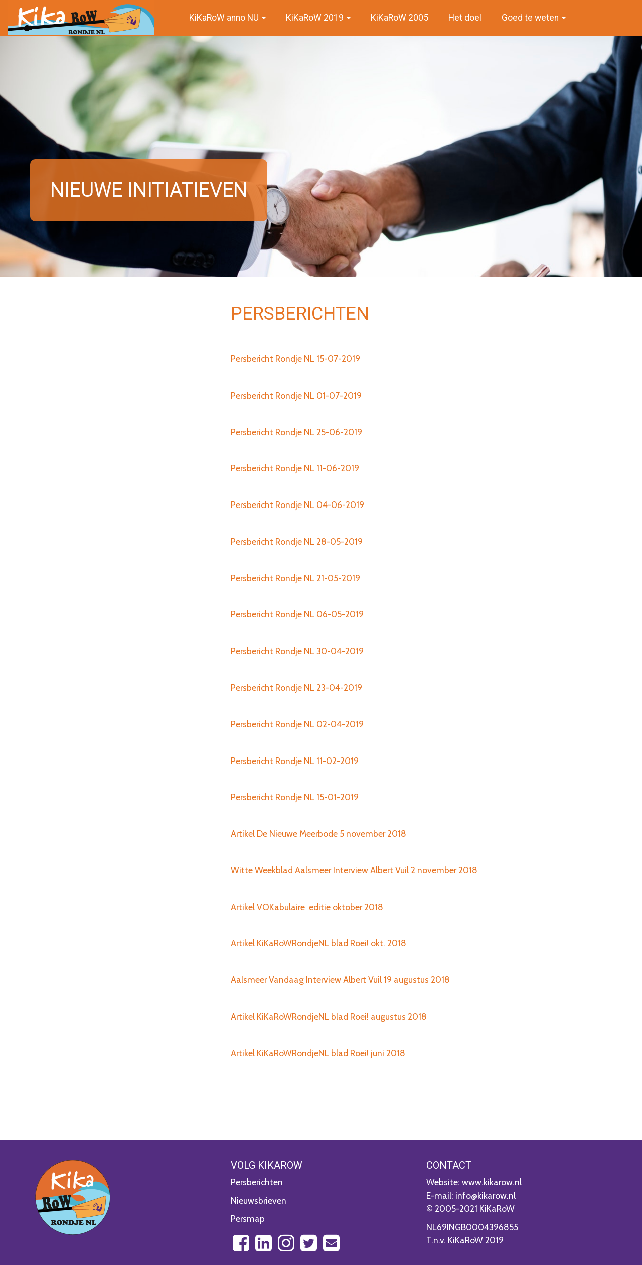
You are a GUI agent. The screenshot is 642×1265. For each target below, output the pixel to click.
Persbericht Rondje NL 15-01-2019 (295, 797)
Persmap (248, 1218)
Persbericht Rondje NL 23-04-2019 (296, 687)
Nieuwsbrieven (258, 1200)
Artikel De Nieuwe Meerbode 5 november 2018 (318, 833)
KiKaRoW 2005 (399, 18)
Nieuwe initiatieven (148, 190)
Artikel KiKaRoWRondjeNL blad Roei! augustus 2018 (329, 1016)
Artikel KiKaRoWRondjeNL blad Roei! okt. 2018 (318, 943)
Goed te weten (534, 18)
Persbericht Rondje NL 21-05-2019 (295, 578)
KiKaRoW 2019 (318, 18)
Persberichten (257, 1182)
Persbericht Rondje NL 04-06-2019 (297, 504)
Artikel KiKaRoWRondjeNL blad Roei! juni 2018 (318, 1053)
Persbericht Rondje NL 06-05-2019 (297, 614)
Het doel (465, 18)
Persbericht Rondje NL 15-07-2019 (295, 358)
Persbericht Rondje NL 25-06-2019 (296, 432)
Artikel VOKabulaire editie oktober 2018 (307, 907)
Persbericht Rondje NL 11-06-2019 (295, 468)
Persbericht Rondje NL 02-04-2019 (297, 724)
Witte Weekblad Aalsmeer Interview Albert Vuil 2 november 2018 (354, 870)
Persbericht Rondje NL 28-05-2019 (297, 541)
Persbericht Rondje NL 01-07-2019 (296, 395)
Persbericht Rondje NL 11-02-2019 (295, 760)
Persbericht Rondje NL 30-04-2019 (297, 651)
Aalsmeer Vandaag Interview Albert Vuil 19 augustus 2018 (340, 979)
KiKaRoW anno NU (227, 18)
